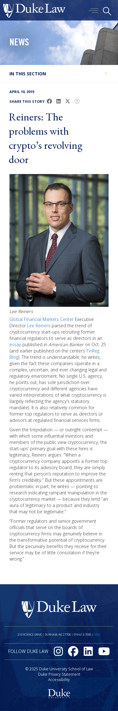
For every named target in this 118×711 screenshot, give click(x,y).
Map (97, 634)
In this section (27, 74)
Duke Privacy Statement (59, 674)
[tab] (59, 73)
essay (15, 344)
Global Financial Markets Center (41, 319)
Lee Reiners (38, 326)
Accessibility (59, 679)
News (19, 43)
